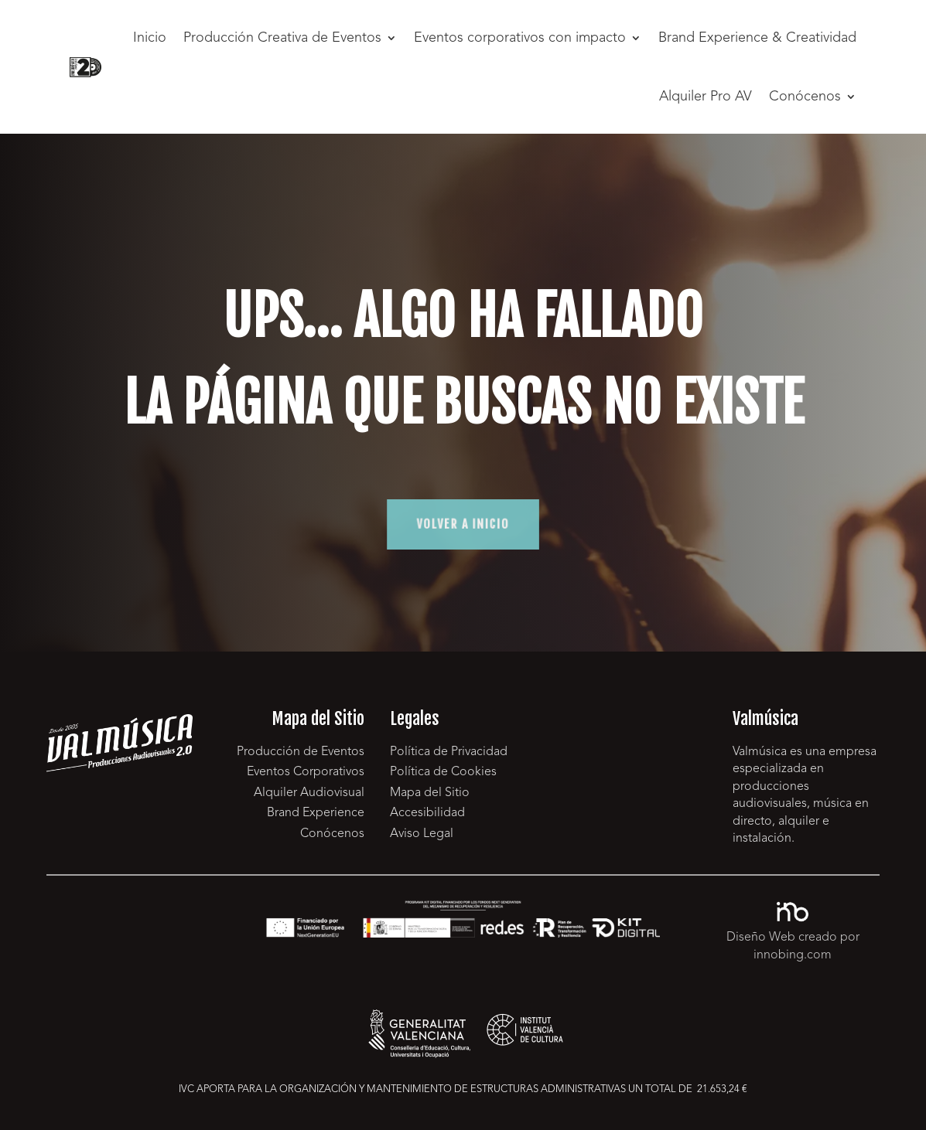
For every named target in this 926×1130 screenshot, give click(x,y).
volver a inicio (463, 524)
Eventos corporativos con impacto (520, 38)
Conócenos (805, 97)
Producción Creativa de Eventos (282, 38)
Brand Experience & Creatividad (757, 38)
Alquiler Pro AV (705, 97)
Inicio (149, 38)
